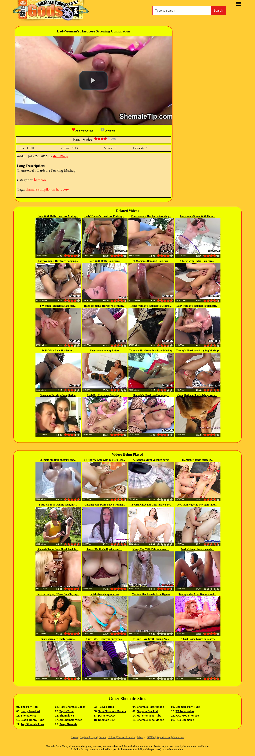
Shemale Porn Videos (150, 706)
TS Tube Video (185, 711)
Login (94, 737)
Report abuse (163, 737)
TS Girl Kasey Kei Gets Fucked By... (151, 504)
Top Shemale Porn (32, 724)
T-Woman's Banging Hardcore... (57, 305)
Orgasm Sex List (147, 711)
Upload (112, 737)
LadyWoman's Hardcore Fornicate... (197, 305)
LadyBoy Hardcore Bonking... (104, 395)
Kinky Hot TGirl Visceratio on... (150, 549)
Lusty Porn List (30, 711)
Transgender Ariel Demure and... (197, 594)
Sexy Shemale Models (112, 711)
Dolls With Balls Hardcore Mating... (57, 216)
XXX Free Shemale (187, 715)
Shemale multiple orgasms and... (57, 459)
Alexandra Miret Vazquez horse (151, 459)
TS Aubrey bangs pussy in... (197, 459)
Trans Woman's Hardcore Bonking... (104, 305)
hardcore (40, 180)
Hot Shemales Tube (149, 715)
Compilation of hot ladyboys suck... (197, 395)
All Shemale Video (70, 719)
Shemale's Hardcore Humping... (151, 395)
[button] (93, 80)
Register (84, 737)
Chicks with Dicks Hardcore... (197, 261)
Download (108, 130)
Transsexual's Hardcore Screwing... (151, 216)
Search (218, 10)
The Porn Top (29, 706)
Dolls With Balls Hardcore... (104, 261)
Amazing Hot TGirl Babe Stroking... (104, 504)
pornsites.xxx (106, 715)
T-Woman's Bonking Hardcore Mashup (150, 261)
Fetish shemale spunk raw (104, 594)
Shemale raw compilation (104, 350)
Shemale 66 (66, 715)
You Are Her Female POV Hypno (151, 594)
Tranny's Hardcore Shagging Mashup (197, 350)
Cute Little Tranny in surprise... (104, 639)
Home (74, 737)
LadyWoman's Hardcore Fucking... (104, 216)
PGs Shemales (185, 719)
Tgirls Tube (66, 711)
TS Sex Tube (106, 706)
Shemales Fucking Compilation (58, 395)
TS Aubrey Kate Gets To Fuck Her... (104, 459)
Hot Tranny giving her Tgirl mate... (197, 504)
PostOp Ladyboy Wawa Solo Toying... (58, 594)
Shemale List (106, 719)
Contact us (178, 737)
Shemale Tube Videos (150, 719)
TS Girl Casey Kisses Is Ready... (197, 639)
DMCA (151, 737)
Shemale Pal (28, 715)
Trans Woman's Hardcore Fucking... (151, 305)
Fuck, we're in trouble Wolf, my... (58, 504)
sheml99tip (60, 156)
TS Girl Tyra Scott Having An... (151, 639)
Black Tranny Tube (32, 719)
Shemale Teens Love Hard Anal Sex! (58, 549)
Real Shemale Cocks (72, 706)
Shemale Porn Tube (188, 706)
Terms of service (126, 737)
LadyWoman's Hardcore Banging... (58, 261)
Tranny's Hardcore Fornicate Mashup (150, 350)
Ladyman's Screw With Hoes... (197, 216)
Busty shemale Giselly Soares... (57, 639)
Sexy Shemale (68, 724)
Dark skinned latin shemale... (197, 549)
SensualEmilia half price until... (104, 549)
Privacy (141, 737)
